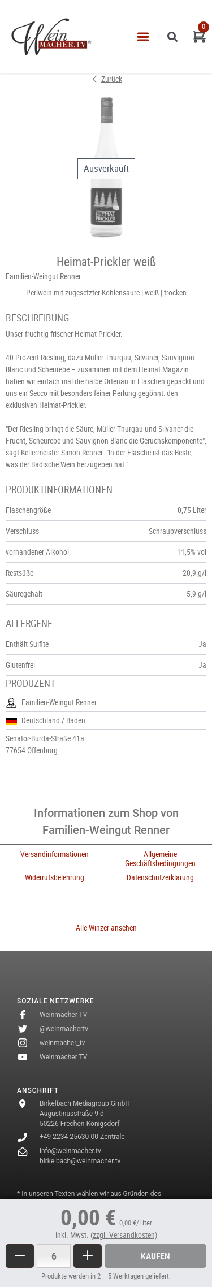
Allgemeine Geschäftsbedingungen (160, 858)
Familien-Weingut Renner (43, 276)
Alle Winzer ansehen (106, 928)
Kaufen (155, 1256)
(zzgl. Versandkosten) (123, 1235)
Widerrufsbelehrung (54, 877)
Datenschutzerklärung (160, 877)
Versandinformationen (54, 854)
